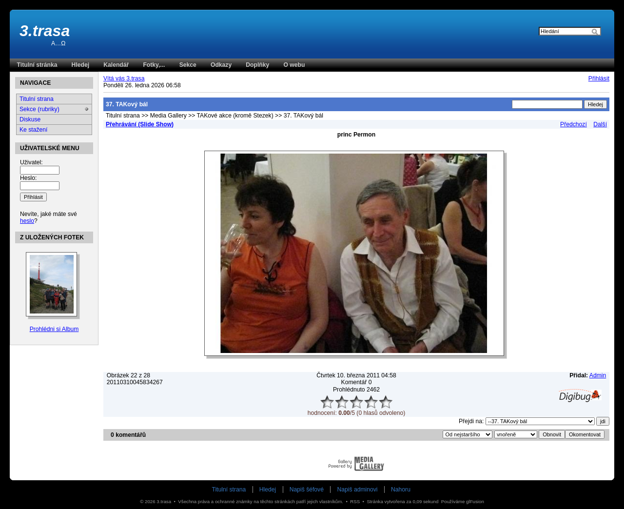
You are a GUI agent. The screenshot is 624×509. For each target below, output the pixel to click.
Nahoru (400, 489)
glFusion (475, 501)
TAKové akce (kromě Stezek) (235, 115)
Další (600, 124)
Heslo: (28, 178)
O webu (294, 64)
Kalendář (116, 64)
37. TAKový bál (303, 115)
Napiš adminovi (357, 489)
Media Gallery (168, 115)
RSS (355, 501)
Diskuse (30, 119)
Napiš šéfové (307, 489)
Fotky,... (154, 64)
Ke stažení (33, 129)
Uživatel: (31, 162)
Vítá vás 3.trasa (123, 78)
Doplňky (257, 64)
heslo (27, 220)
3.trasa (45, 30)
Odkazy (221, 64)
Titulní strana (123, 115)
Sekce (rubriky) (39, 109)
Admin (597, 375)
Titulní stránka (37, 64)
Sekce (187, 64)
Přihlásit (598, 78)
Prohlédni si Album (54, 329)
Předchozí (573, 124)
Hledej (80, 64)
